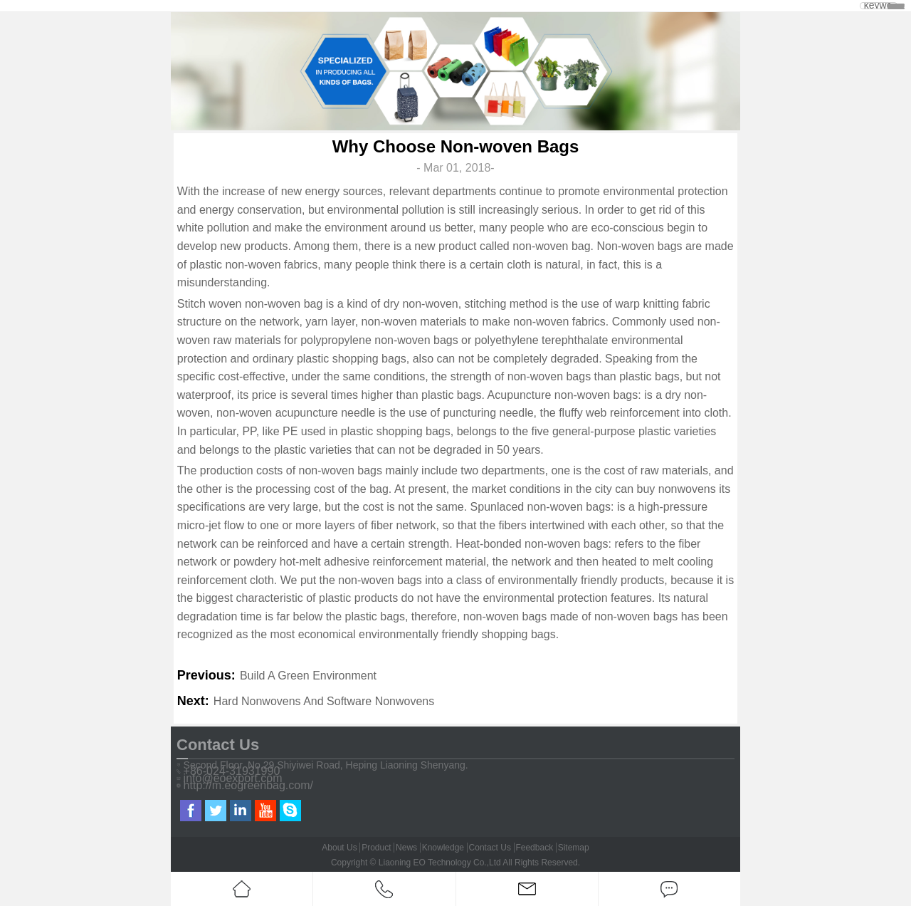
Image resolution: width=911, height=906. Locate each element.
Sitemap (573, 848)
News (406, 848)
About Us (339, 848)
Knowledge (443, 848)
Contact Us (490, 848)
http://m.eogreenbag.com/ (248, 785)
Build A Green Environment (308, 676)
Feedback (534, 848)
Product (376, 848)
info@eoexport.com (233, 778)
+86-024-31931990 (232, 771)
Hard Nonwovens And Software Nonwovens (324, 701)
